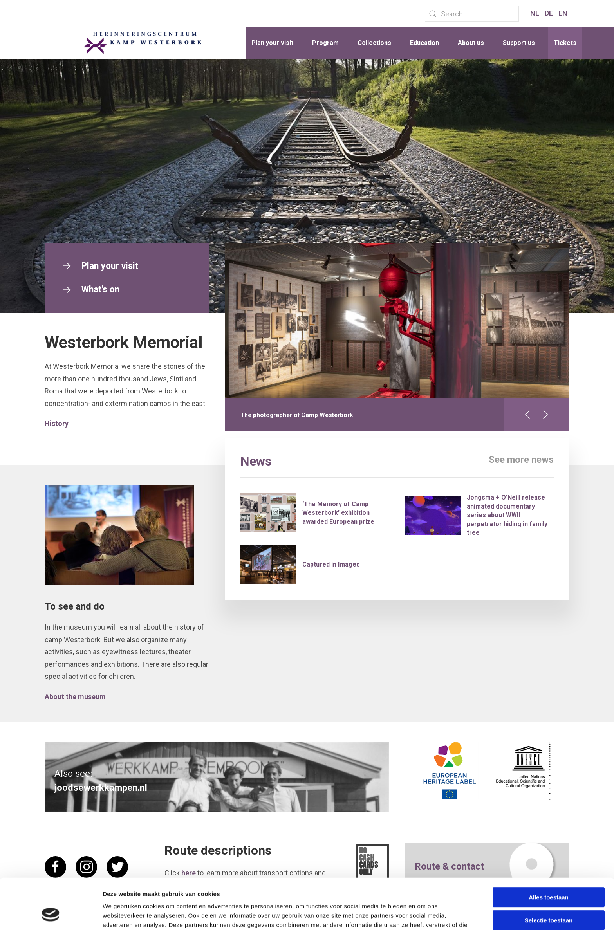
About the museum (75, 697)
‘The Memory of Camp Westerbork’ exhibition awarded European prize (338, 512)
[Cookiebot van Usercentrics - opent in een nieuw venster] (50, 916)
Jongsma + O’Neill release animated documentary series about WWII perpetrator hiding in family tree (507, 515)
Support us (519, 43)
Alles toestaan (549, 853)
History (57, 423)
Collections (374, 43)
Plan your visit (272, 43)
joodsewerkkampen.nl (100, 787)
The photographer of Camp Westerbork (296, 415)
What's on (89, 289)
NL (535, 13)
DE (549, 13)
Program (325, 43)
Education (424, 43)
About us (471, 43)
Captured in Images (331, 564)
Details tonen (423, 915)
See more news (521, 459)
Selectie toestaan (549, 876)
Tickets (565, 43)
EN (562, 13)
